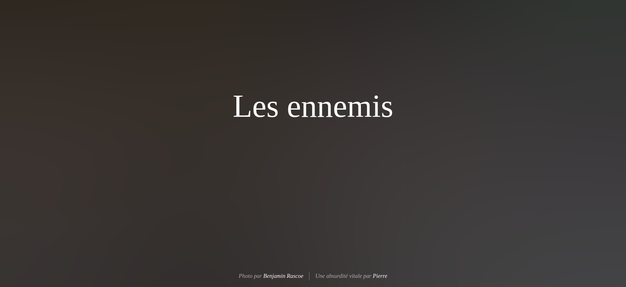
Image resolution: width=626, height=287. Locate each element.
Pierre (380, 276)
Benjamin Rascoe (283, 276)
